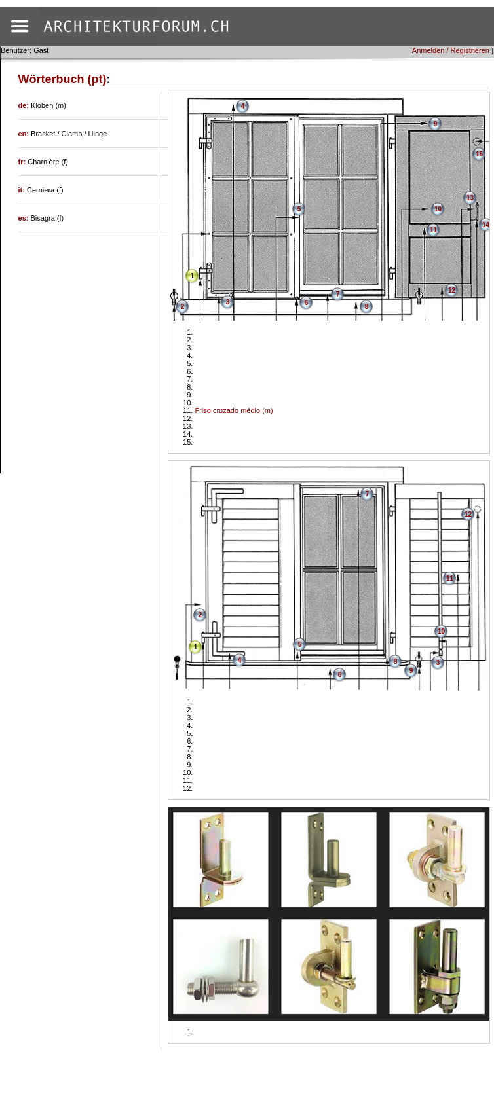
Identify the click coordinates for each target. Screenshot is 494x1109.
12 (451, 290)
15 (479, 154)
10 (438, 209)
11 (433, 230)
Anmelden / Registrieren (450, 50)
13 (470, 198)
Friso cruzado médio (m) (234, 410)
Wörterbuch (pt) (62, 79)
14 (485, 224)
